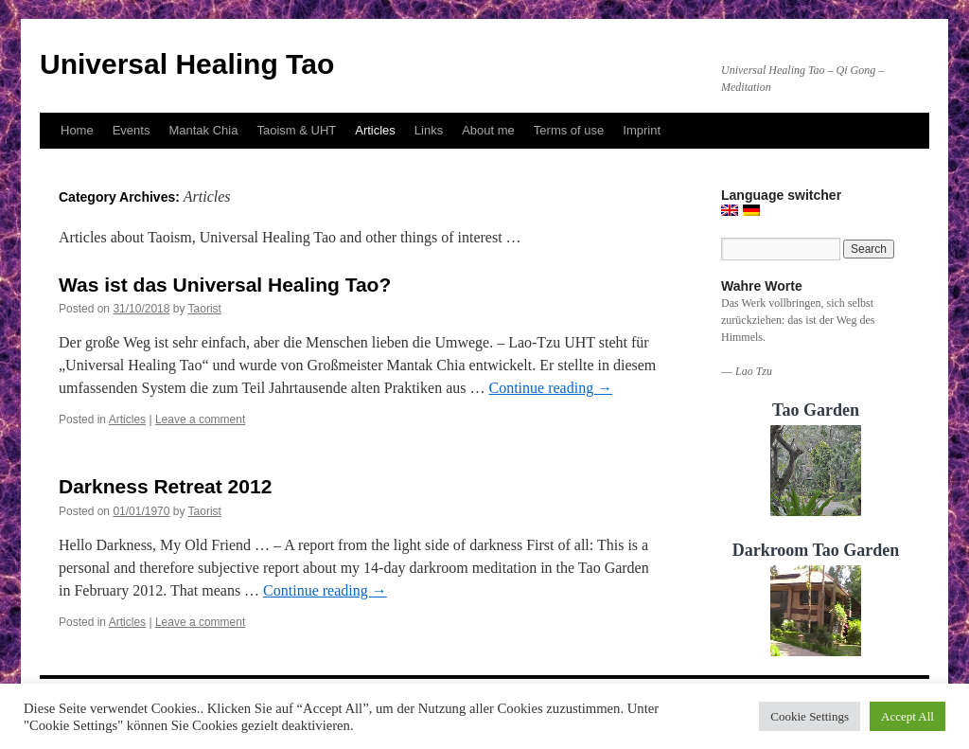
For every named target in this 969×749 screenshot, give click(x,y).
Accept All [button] (907, 716)
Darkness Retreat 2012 (165, 486)
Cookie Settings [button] (809, 716)
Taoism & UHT (296, 130)
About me (488, 130)
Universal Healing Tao (187, 64)
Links (428, 130)
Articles (375, 130)
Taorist (204, 308)
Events (131, 130)
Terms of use (569, 130)
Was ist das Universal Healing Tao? (225, 284)
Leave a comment (200, 419)
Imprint (642, 130)
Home (77, 130)
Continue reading (550, 388)
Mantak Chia (203, 130)
